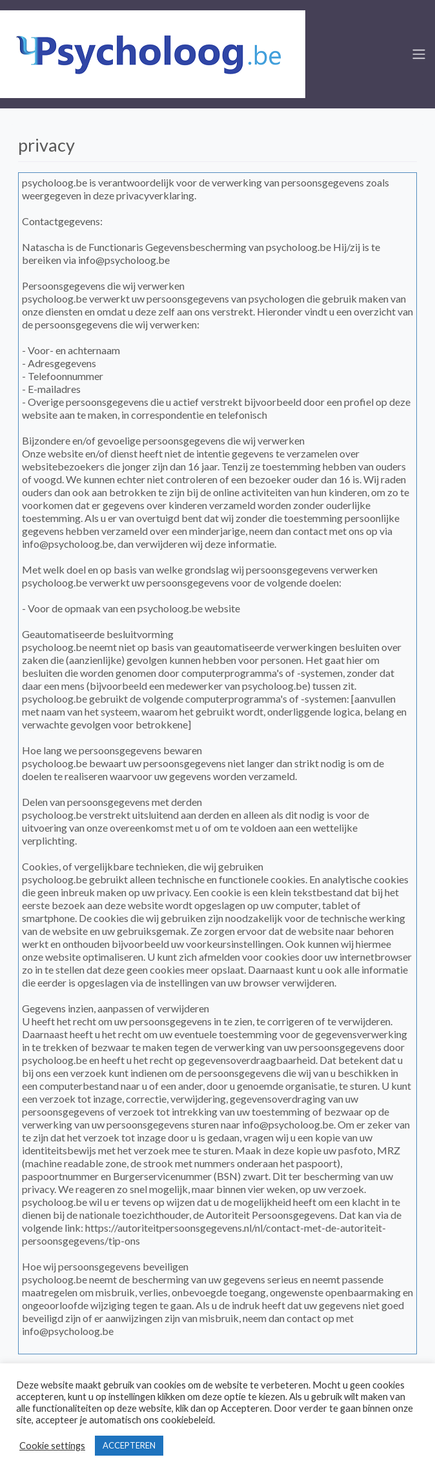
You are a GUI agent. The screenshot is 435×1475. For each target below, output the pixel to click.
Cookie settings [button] (52, 1445)
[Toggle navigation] (419, 54)
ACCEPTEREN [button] (129, 1445)
